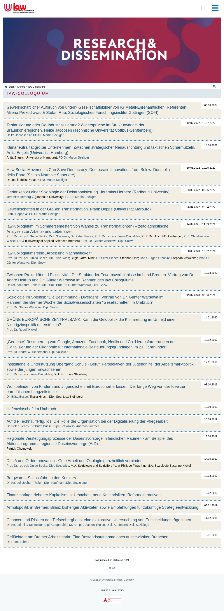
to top (112, 568)
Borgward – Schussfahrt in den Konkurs (41, 478)
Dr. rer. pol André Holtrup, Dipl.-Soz (30, 285)
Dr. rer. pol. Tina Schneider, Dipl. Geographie (37, 524)
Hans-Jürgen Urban (153, 258)
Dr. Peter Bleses (82, 236)
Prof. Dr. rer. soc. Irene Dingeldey (117, 236)
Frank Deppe (15, 214)
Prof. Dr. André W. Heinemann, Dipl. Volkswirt (37, 352)
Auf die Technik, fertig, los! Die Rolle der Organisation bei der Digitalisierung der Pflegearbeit (87, 421)
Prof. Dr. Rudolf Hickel (22, 329)
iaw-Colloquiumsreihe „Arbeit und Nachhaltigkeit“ (49, 253)
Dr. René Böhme (18, 542)
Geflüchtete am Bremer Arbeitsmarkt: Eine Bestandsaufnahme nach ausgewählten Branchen (87, 537)
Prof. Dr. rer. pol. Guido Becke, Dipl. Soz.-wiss (38, 236)
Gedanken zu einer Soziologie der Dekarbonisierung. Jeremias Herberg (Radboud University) (88, 192)
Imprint (104, 590)
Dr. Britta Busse (17, 396)
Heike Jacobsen (17, 135)
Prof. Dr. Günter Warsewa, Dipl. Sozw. (107, 241)
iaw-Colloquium (36, 86)
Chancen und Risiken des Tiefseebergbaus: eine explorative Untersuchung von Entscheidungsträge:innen (99, 520)
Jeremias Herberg (19, 197)
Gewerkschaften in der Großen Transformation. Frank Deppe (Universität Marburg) (79, 209)
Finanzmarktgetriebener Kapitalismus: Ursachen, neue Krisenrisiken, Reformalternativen (84, 495)
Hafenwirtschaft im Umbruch (31, 409)
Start (11, 86)
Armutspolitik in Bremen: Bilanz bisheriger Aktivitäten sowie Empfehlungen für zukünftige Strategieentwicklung (102, 507)
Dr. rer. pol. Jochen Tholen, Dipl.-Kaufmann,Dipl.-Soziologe (47, 482)
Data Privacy (117, 590)
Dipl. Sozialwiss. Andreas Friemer (76, 426)
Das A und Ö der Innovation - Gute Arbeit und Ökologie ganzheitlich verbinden (74, 461)
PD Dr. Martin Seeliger (48, 135)
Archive (21, 86)
